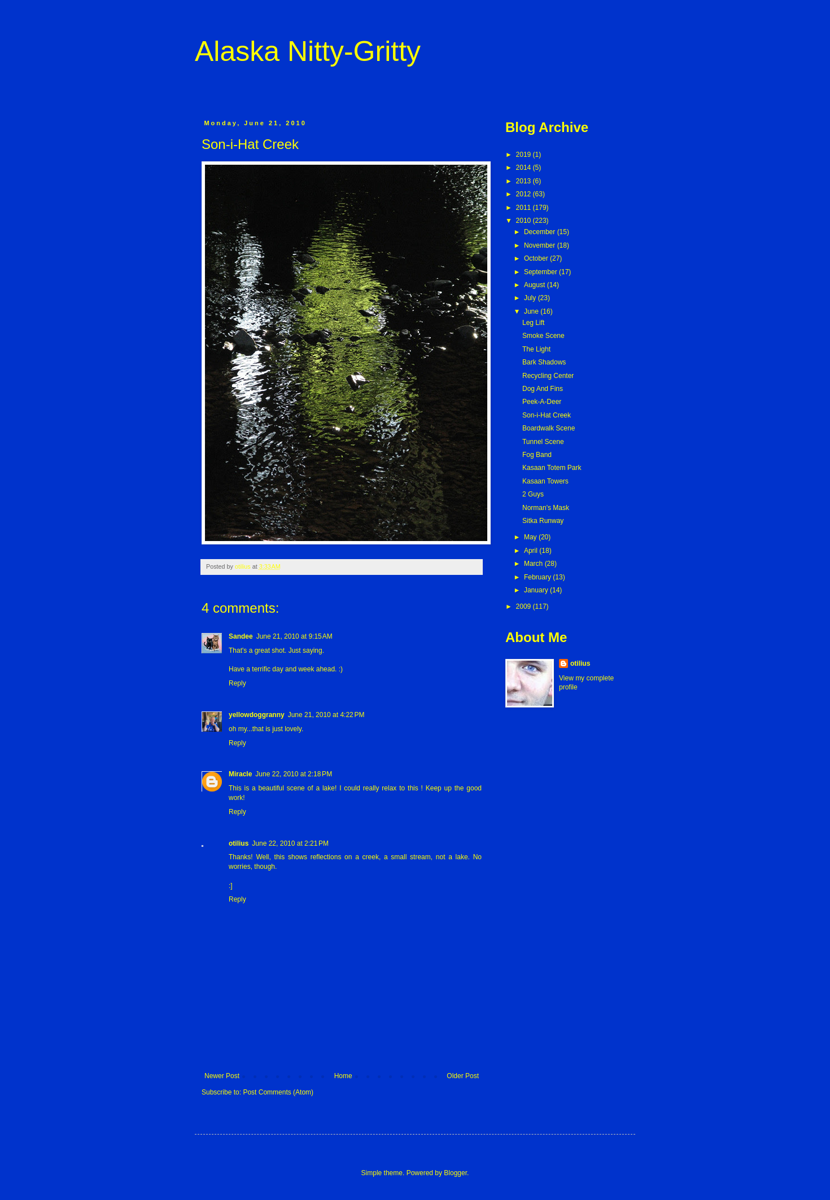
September (541, 272)
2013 (524, 181)
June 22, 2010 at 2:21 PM (290, 843)
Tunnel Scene (543, 442)
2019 (524, 155)
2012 (524, 194)
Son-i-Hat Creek (546, 415)
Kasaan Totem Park (552, 468)
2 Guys (533, 494)
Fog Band (537, 455)
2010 (524, 221)
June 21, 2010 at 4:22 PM (326, 715)
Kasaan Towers (545, 481)
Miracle (240, 774)
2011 (524, 208)
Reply (237, 683)
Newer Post (221, 1076)
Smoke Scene (543, 336)
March (534, 564)
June (532, 311)
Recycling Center (548, 376)
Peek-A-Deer (541, 402)
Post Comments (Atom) (278, 1092)
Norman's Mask (545, 508)
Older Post (463, 1076)
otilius (238, 843)
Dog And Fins (542, 389)
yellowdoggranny (257, 715)
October (537, 258)
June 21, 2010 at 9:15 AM (294, 636)
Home (343, 1076)
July (531, 298)
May (531, 537)
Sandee (241, 636)
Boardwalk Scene (548, 428)
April (531, 551)
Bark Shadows (544, 362)
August (535, 285)
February (538, 577)
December (540, 232)
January (537, 590)
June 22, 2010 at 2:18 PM (293, 774)
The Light (536, 349)
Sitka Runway (542, 521)
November (540, 245)
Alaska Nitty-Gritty (308, 51)
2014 (524, 168)
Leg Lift (533, 323)
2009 (524, 606)
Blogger (455, 1173)
